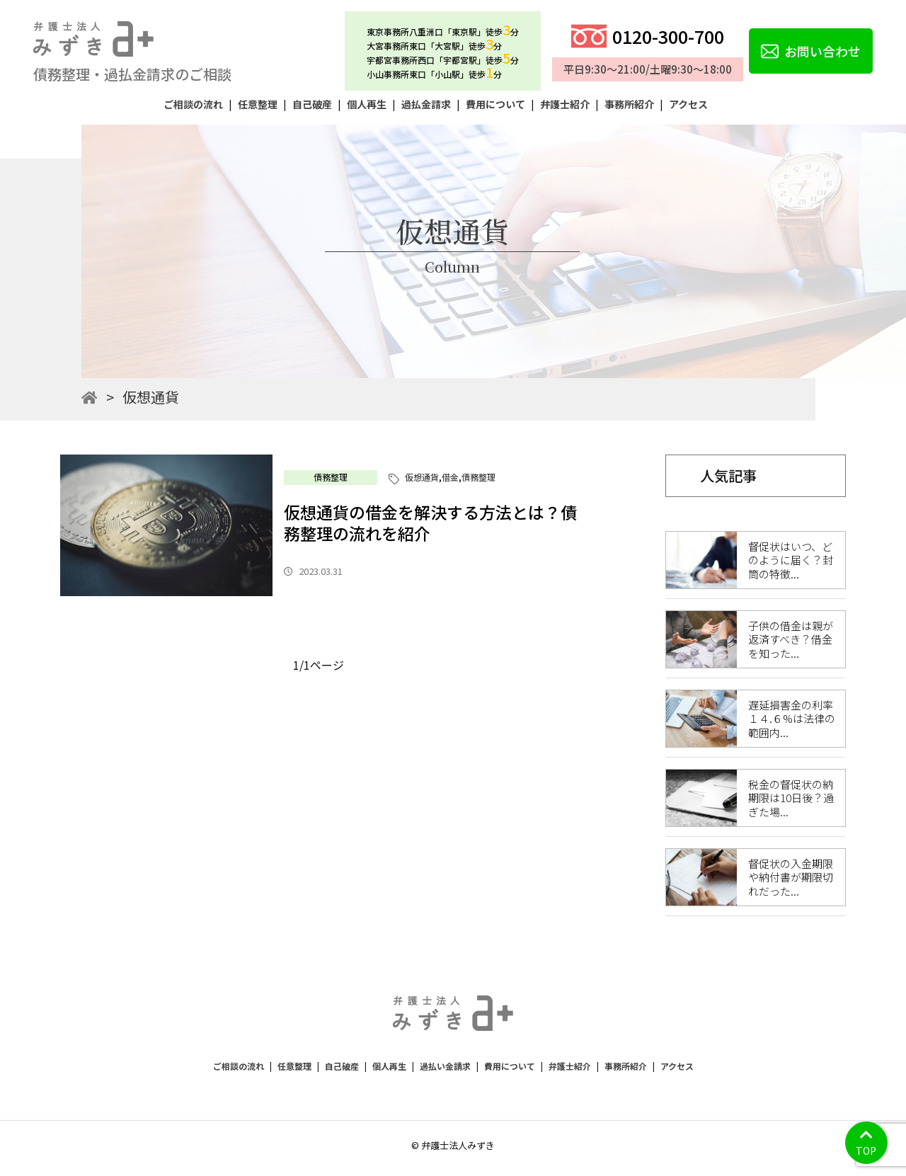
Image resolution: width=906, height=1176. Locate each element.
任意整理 (257, 104)
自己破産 (312, 104)
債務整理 (331, 477)
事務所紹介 (629, 104)
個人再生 (366, 104)
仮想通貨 (422, 477)
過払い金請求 (445, 1066)
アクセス (688, 104)
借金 (450, 477)
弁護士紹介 (565, 104)
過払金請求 (426, 104)
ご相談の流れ (193, 104)
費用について (495, 104)
